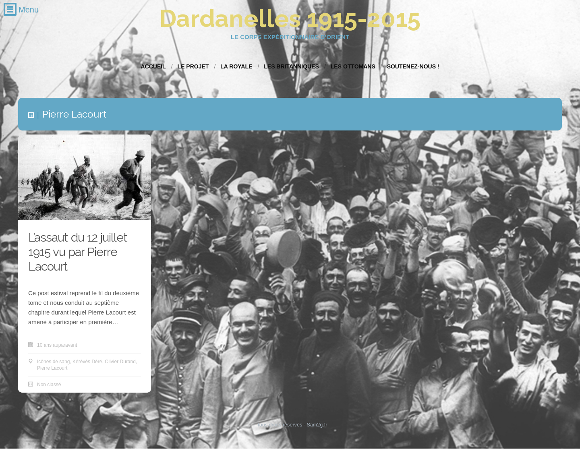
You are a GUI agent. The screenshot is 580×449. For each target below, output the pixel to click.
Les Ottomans (353, 66)
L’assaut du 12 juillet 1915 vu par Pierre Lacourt (77, 252)
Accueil (153, 66)
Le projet (193, 66)
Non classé (49, 385)
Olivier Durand (120, 362)
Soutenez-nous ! (413, 66)
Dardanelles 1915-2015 (290, 18)
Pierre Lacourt (52, 368)
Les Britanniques (291, 66)
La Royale (236, 66)
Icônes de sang (53, 362)
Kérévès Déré (87, 362)
